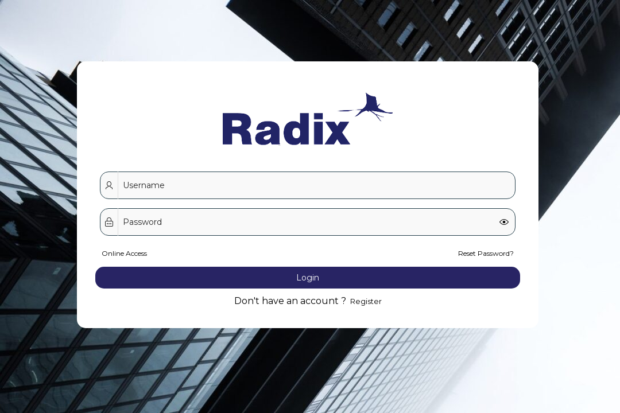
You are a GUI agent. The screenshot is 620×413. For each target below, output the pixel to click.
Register (365, 261)
